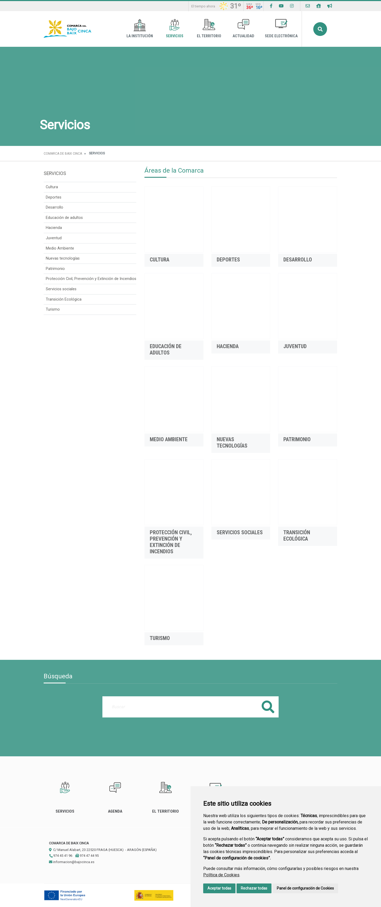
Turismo (53, 309)
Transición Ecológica (63, 299)
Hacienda (54, 227)
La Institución (139, 28)
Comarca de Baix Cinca (63, 153)
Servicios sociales (61, 289)
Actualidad (243, 28)
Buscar (320, 29)
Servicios (174, 28)
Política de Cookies (221, 874)
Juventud (54, 238)
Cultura (52, 187)
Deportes (53, 197)
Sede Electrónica (281, 28)
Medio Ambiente (60, 248)
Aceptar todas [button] (219, 888)
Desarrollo (54, 207)
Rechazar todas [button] (254, 888)
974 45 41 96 (60, 856)
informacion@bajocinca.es (71, 862)
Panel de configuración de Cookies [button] (305, 888)
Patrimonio (55, 268)
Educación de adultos (64, 217)
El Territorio (209, 28)
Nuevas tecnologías (63, 258)
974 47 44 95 (87, 856)
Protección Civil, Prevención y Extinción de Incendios (91, 279)
